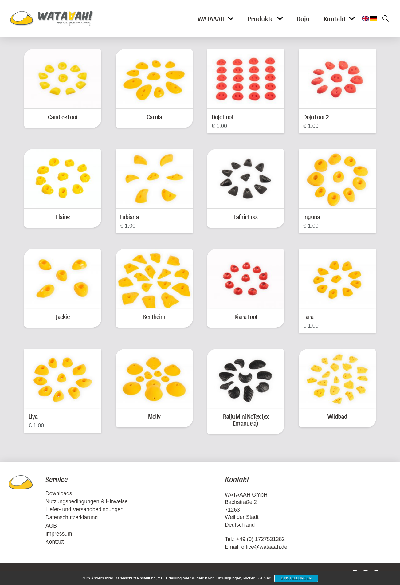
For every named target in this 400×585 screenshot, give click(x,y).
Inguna (311, 216)
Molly (154, 416)
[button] (383, 18)
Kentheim (154, 316)
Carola (154, 116)
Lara (308, 316)
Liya (33, 416)
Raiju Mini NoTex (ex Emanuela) (246, 419)
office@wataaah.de (264, 547)
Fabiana (129, 216)
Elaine (63, 216)
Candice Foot (62, 116)
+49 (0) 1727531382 (260, 539)
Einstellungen (296, 578)
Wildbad (337, 416)
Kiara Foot (245, 316)
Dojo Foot (222, 116)
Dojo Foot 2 (316, 116)
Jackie (62, 316)
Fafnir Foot (245, 216)
